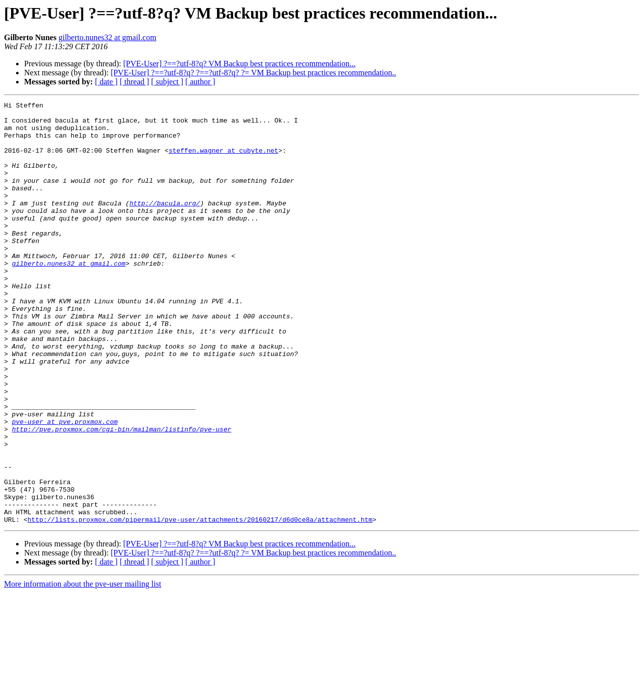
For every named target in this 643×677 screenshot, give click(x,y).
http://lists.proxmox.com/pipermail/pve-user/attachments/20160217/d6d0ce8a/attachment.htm (200, 603)
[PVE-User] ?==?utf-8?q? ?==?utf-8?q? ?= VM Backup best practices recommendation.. (253, 72)
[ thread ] (134, 81)
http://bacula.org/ (165, 224)
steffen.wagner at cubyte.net (223, 160)
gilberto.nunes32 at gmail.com (107, 37)
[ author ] (200, 81)
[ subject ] (167, 81)
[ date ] (106, 81)
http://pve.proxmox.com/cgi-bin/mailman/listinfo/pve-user (122, 495)
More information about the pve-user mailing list (82, 668)
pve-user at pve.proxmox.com (65, 486)
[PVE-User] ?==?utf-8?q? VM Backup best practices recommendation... (239, 63)
